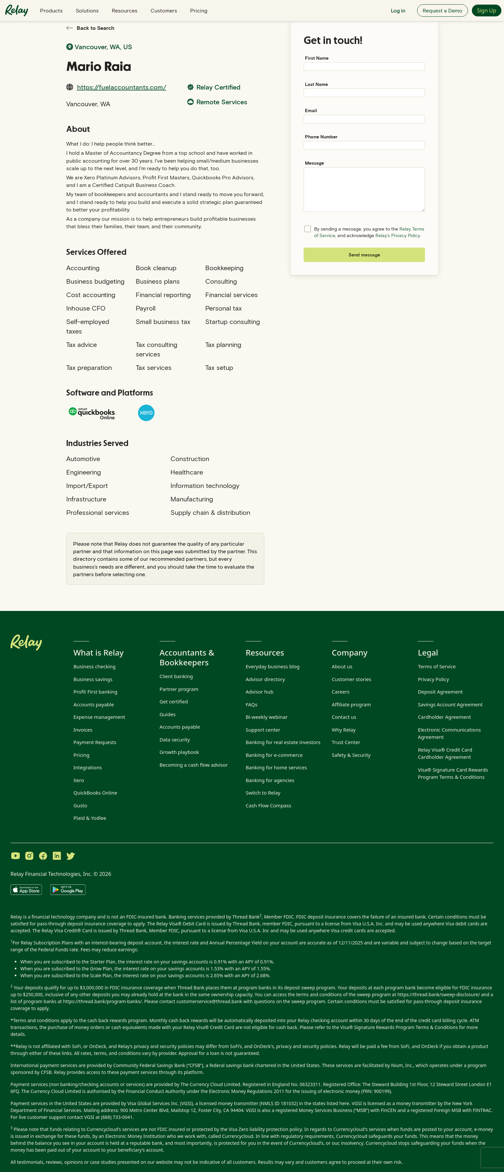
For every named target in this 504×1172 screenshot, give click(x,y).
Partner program (179, 689)
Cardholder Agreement (444, 717)
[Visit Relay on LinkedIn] (57, 856)
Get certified (174, 701)
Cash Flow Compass (268, 805)
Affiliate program (351, 704)
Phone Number (321, 136)
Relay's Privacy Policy (397, 235)
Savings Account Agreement (450, 704)
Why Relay (344, 729)
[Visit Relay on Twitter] (70, 856)
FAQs (251, 704)
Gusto (80, 805)
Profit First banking (95, 691)
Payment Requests (94, 742)
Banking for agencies (270, 780)
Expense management (99, 717)
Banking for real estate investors (283, 742)
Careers (341, 691)
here (344, 1103)
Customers (164, 10)
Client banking (176, 676)
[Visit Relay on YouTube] (15, 856)
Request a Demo (442, 10)
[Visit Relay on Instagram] (29, 856)
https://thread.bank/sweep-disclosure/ (438, 994)
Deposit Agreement (440, 691)
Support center (263, 729)
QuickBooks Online (95, 792)
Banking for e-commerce (274, 755)
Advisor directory (265, 679)
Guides (168, 714)
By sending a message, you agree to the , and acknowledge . (369, 232)
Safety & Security (351, 755)
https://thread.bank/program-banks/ (102, 1001)
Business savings (92, 679)
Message (314, 163)
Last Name (316, 84)
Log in (398, 10)
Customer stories (351, 679)
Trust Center (346, 742)
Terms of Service (436, 666)
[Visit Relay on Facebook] (43, 856)
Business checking (94, 666)
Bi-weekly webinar (267, 717)
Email (311, 110)
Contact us (344, 717)
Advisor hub (259, 691)
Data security (175, 739)
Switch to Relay (263, 792)
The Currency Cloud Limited (210, 1084)
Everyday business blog (272, 666)
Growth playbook (179, 752)
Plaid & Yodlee (89, 818)
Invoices (82, 729)
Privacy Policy (433, 679)
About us (342, 666)
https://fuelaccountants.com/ (121, 87)
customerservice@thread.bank (209, 1001)
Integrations (87, 767)
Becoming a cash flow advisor (194, 764)
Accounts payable (93, 704)
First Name (317, 58)
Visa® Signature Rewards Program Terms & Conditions (399, 1027)
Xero (78, 780)
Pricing (198, 10)
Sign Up (486, 10)
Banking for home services (276, 767)
